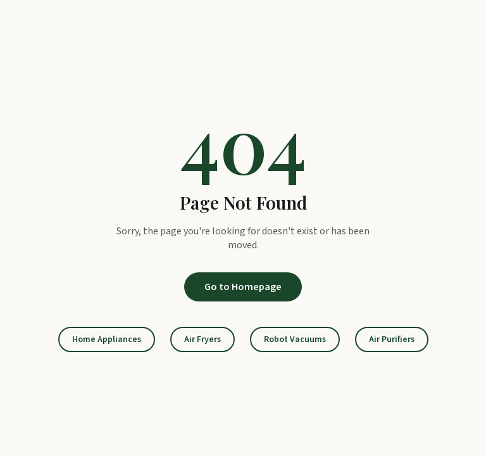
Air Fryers (202, 339)
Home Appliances (106, 339)
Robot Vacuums (295, 339)
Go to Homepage (243, 287)
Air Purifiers (391, 339)
